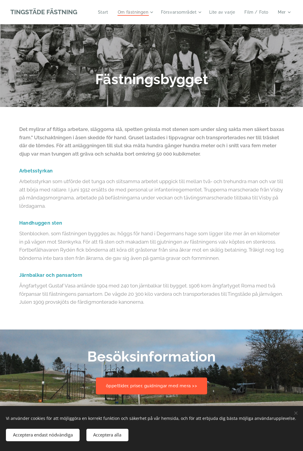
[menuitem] (103, 12)
